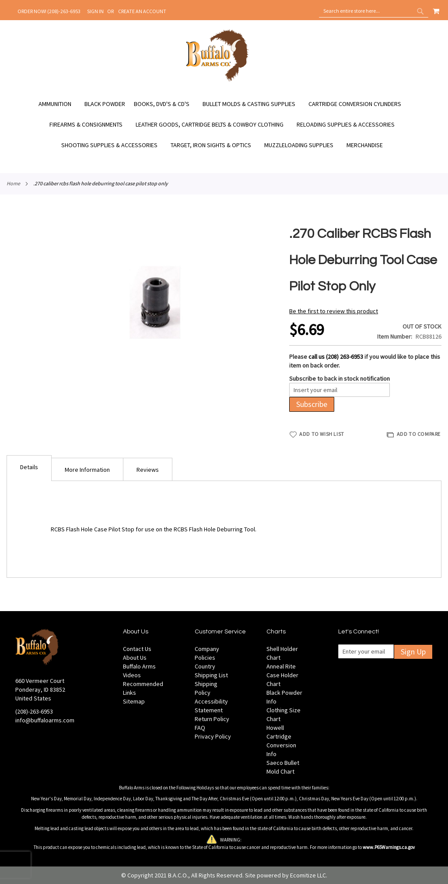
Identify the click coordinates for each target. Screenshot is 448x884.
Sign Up (413, 652)
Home (13, 183)
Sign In (95, 11)
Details (29, 467)
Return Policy (212, 719)
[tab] (29, 468)
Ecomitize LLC (308, 875)
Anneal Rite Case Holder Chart (282, 675)
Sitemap (134, 701)
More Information (87, 470)
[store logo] (217, 80)
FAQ (200, 728)
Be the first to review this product (333, 311)
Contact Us (137, 649)
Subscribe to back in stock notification (339, 378)
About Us (135, 657)
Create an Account (142, 11)
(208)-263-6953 (34, 711)
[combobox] (373, 11)
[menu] (224, 125)
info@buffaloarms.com (44, 720)
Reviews (147, 470)
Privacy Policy (213, 736)
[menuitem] (59, 104)
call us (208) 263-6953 (335, 357)
